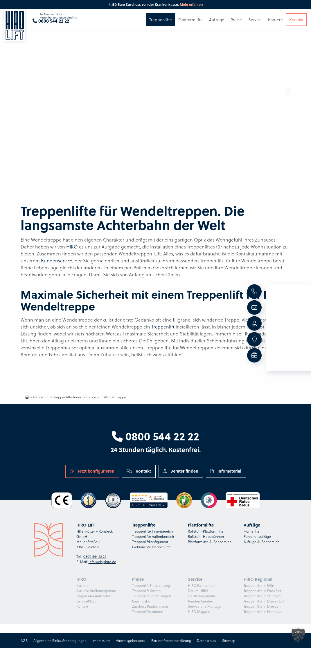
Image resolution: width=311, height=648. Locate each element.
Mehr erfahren (191, 4)
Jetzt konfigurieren (92, 471)
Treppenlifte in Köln (259, 585)
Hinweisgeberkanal (130, 640)
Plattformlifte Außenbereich (209, 541)
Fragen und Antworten (93, 595)
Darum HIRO (198, 590)
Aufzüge (216, 22)
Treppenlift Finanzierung (151, 585)
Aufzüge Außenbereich (261, 541)
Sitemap (228, 640)
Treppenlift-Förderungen (151, 595)
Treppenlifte (160, 22)
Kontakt (139, 471)
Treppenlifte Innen (67, 397)
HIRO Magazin (199, 611)
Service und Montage (205, 606)
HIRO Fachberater (202, 585)
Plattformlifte (190, 22)
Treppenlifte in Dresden (262, 606)
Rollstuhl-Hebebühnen (206, 536)
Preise (236, 22)
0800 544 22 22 (155, 436)
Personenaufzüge (257, 536)
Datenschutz (206, 640)
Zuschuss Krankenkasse (150, 606)
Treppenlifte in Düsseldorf (264, 601)
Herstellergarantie (202, 595)
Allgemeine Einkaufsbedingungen (60, 640)
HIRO (72, 246)
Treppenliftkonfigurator (150, 541)
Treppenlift (163, 326)
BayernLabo (141, 601)
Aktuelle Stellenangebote (96, 590)
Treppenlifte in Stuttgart (262, 595)
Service (255, 22)
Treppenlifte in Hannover (263, 611)
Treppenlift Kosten (146, 590)
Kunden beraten (200, 601)
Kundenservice (56, 260)
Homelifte (252, 531)
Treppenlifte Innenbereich (152, 531)
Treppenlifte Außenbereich (153, 536)
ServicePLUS (86, 601)
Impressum (101, 640)
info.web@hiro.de (102, 561)
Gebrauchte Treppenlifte (151, 546)
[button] (287, 90)
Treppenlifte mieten (147, 611)
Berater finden (180, 471)
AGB (24, 640)
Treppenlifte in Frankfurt (262, 590)
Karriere (82, 585)
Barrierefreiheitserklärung (171, 640)
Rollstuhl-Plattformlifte (206, 531)
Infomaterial (226, 471)
